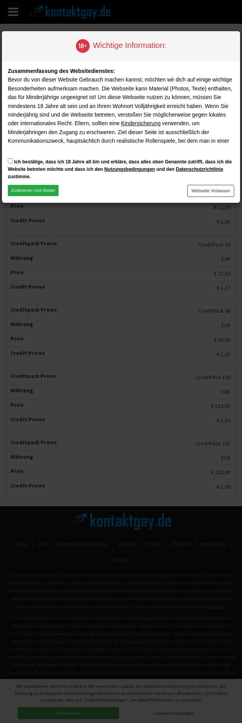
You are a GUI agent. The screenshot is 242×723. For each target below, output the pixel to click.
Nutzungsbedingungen (129, 169)
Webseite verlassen (211, 190)
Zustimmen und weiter (33, 190)
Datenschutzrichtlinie (199, 169)
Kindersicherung (140, 123)
